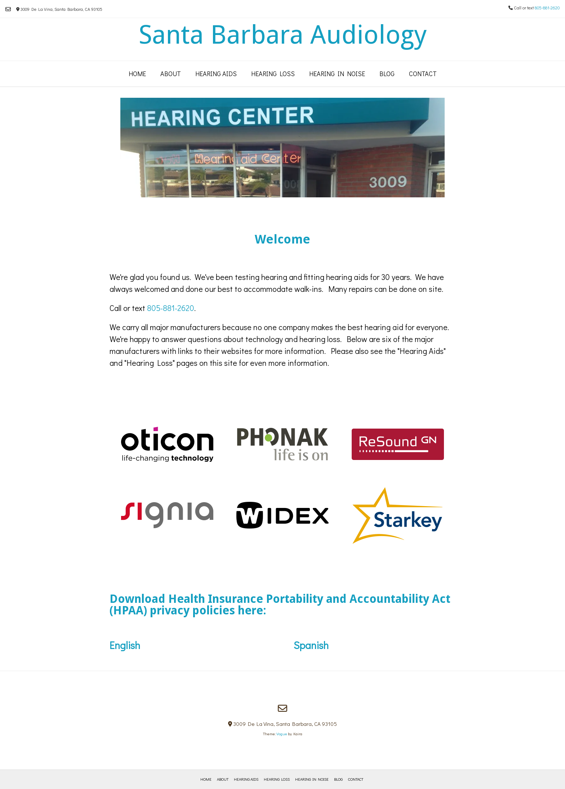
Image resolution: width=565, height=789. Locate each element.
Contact (423, 73)
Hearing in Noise (337, 73)
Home (137, 73)
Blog (387, 73)
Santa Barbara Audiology (283, 35)
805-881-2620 (547, 7)
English (202, 645)
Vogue (281, 733)
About (170, 73)
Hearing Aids (216, 73)
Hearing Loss (273, 73)
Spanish (311, 645)
